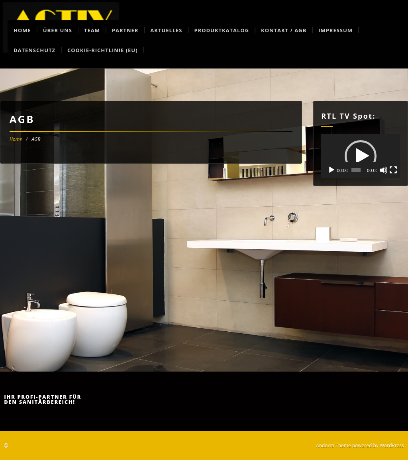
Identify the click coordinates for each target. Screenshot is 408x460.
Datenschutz (34, 50)
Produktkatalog (221, 30)
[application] (360, 156)
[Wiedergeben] (331, 170)
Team (92, 30)
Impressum (335, 30)
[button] (361, 156)
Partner (125, 30)
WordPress (392, 445)
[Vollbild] (393, 170)
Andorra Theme (333, 445)
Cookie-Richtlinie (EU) (102, 50)
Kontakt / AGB (283, 30)
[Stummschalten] (384, 170)
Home (22, 30)
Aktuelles (166, 30)
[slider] (356, 170)
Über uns (57, 30)
